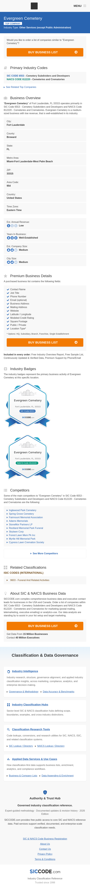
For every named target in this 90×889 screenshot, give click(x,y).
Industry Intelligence (25, 671)
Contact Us (45, 849)
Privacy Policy (45, 854)
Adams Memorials (18, 521)
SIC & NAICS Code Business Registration (45, 838)
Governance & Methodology (23, 691)
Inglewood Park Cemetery (22, 510)
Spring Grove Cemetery (21, 514)
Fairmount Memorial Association (26, 517)
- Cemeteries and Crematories (36, 79)
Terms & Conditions (45, 859)
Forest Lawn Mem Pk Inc (22, 535)
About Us (45, 844)
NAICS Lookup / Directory (50, 746)
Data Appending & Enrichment (57, 775)
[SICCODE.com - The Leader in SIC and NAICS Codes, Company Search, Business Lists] (16, 6)
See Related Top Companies (21, 87)
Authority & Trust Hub (45, 798)
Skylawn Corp (16, 531)
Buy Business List (53, 52)
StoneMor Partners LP (20, 524)
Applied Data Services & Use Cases (34, 759)
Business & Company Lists (23, 775)
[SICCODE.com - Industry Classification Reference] (45, 871)
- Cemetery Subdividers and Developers (38, 76)
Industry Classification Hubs (30, 704)
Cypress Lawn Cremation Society (26, 542)
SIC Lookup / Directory (21, 746)
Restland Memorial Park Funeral (26, 528)
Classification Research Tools (31, 729)
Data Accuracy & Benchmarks (58, 691)
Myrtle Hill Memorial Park (22, 538)
